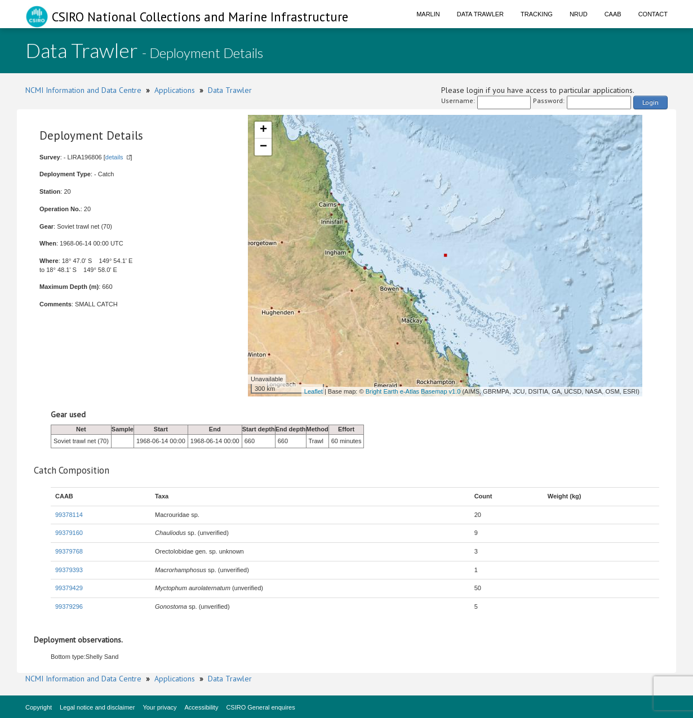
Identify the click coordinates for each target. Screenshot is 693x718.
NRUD (579, 14)
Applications (174, 90)
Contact (653, 14)
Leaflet (313, 391)
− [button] (263, 147)
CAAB (613, 14)
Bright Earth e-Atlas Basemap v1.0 (413, 391)
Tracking (537, 14)
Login (650, 102)
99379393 (69, 570)
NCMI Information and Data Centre (83, 90)
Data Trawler (480, 14)
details (114, 157)
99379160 (69, 532)
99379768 (69, 551)
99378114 (69, 514)
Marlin (428, 14)
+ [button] (263, 130)
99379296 (69, 606)
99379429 (69, 588)
